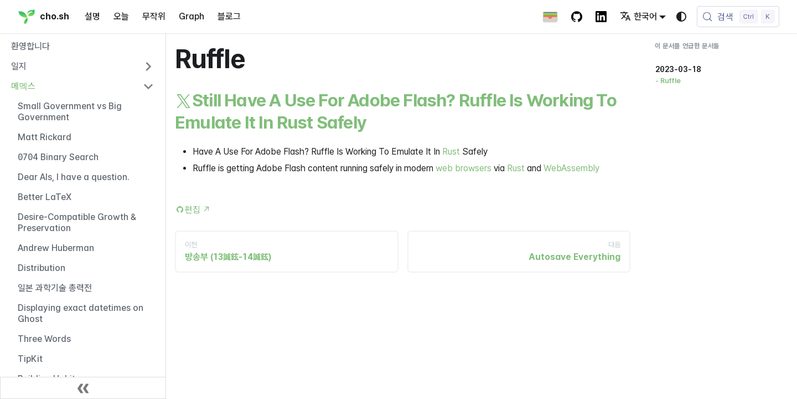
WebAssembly (571, 168)
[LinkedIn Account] (601, 16)
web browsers (463, 168)
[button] (82, 66)
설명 (92, 16)
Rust (451, 151)
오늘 (121, 16)
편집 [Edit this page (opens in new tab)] (198, 209)
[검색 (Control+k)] (738, 16)
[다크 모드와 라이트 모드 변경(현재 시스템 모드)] (681, 16)
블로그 (229, 16)
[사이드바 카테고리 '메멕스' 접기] (148, 86)
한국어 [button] (638, 16)
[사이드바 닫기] (83, 388)
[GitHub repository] (577, 16)
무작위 (153, 16)
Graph (191, 16)
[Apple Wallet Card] (550, 17)
